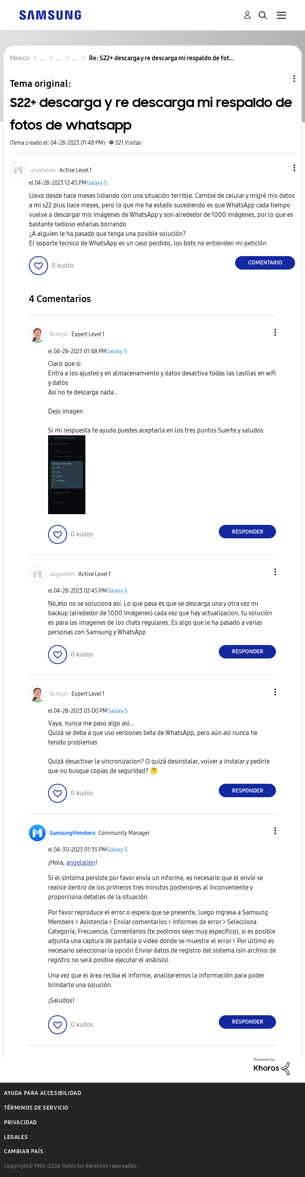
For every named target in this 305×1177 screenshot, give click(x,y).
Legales (16, 1137)
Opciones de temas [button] (280, 79)
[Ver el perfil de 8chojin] (59, 334)
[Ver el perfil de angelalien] (43, 170)
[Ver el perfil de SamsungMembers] (72, 833)
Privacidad (20, 1122)
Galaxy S (97, 183)
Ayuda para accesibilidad (42, 1093)
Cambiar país (23, 1151)
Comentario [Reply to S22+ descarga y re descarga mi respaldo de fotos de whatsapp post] (265, 262)
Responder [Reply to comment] (247, 531)
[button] (281, 168)
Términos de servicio (36, 1107)
